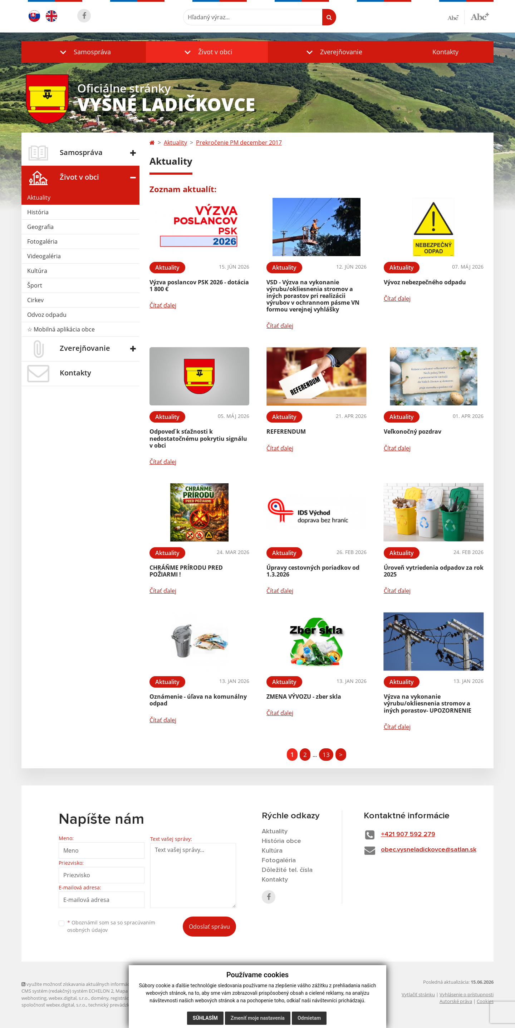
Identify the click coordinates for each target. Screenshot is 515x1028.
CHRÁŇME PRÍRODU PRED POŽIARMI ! (186, 571)
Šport (34, 285)
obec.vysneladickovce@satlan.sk (428, 850)
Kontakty (445, 52)
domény (99, 998)
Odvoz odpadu (47, 315)
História (38, 212)
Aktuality (38, 197)
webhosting (33, 998)
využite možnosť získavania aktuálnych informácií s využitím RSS (92, 984)
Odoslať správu (209, 926)
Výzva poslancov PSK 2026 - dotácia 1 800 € (199, 285)
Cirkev (35, 300)
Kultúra (37, 271)
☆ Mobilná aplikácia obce (61, 329)
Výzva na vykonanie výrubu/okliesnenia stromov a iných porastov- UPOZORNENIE (427, 703)
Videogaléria (44, 256)
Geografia (40, 227)
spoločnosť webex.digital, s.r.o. (53, 1005)
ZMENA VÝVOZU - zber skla (303, 696)
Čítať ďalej (162, 305)
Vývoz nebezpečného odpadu (425, 282)
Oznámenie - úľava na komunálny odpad (198, 700)
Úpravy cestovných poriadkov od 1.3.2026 (312, 571)
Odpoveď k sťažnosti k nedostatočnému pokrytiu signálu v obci (198, 438)
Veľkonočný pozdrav (412, 431)
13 (326, 754)
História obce (281, 841)
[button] (83, 52)
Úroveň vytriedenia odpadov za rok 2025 (434, 571)
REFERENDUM (286, 431)
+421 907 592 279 (408, 834)
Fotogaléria (42, 241)
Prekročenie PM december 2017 (239, 142)
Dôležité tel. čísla (287, 870)
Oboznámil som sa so (111, 926)
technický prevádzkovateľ (115, 1005)
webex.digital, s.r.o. (69, 998)
